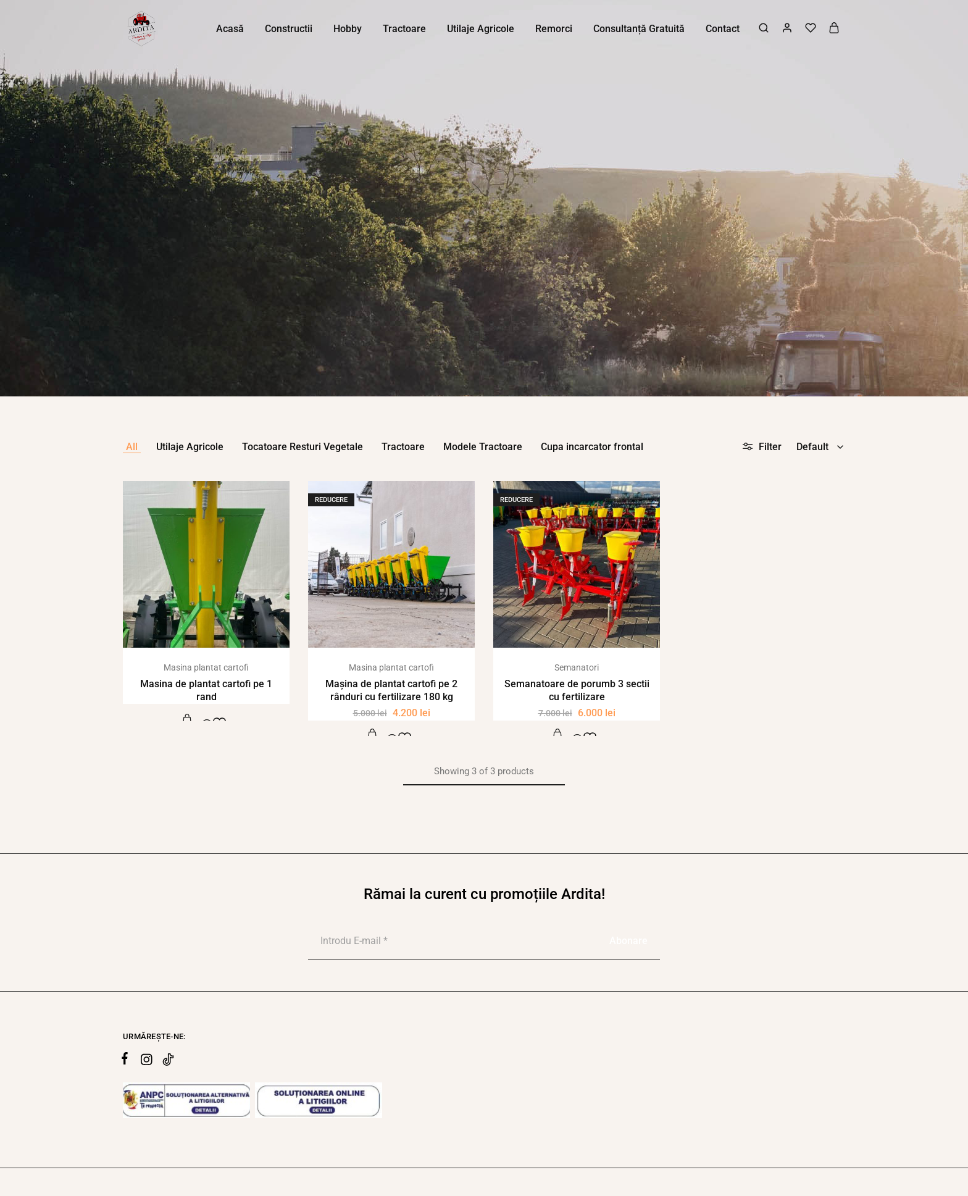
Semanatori (576, 667)
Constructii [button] (288, 29)
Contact (723, 29)
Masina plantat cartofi (206, 667)
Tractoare (403, 447)
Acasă (230, 29)
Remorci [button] (553, 29)
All (132, 447)
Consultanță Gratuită (639, 29)
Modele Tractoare (482, 447)
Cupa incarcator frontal (592, 447)
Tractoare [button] (404, 29)
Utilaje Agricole (189, 447)
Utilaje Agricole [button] (480, 29)
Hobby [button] (347, 29)
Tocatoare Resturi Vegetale (302, 447)
